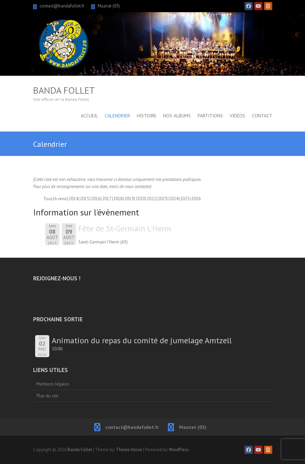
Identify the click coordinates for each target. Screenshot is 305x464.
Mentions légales (52, 384)
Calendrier (117, 116)
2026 (196, 199)
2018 (118, 199)
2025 (184, 199)
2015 (84, 199)
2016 (95, 199)
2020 (140, 199)
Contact (262, 116)
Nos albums (177, 116)
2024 (173, 199)
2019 (129, 199)
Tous (48, 199)
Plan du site (47, 396)
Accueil (89, 116)
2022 (151, 199)
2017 (106, 199)
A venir (60, 199)
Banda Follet (64, 90)
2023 (162, 199)
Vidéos (237, 116)
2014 (73, 199)
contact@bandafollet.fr (62, 6)
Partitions (210, 116)
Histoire (146, 116)
